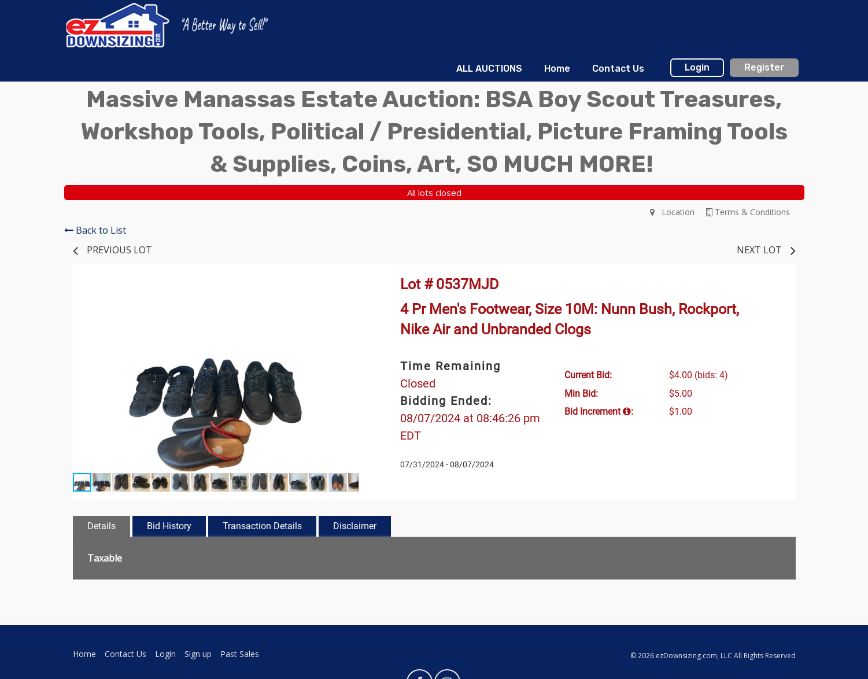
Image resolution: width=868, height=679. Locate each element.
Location (672, 211)
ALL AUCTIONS (489, 68)
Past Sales (239, 653)
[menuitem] (489, 69)
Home (557, 68)
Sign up (198, 653)
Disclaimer (354, 526)
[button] (348, 291)
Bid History (169, 526)
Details (101, 526)
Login (697, 67)
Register (764, 67)
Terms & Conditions (748, 211)
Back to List (95, 230)
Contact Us (618, 68)
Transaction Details (262, 526)
